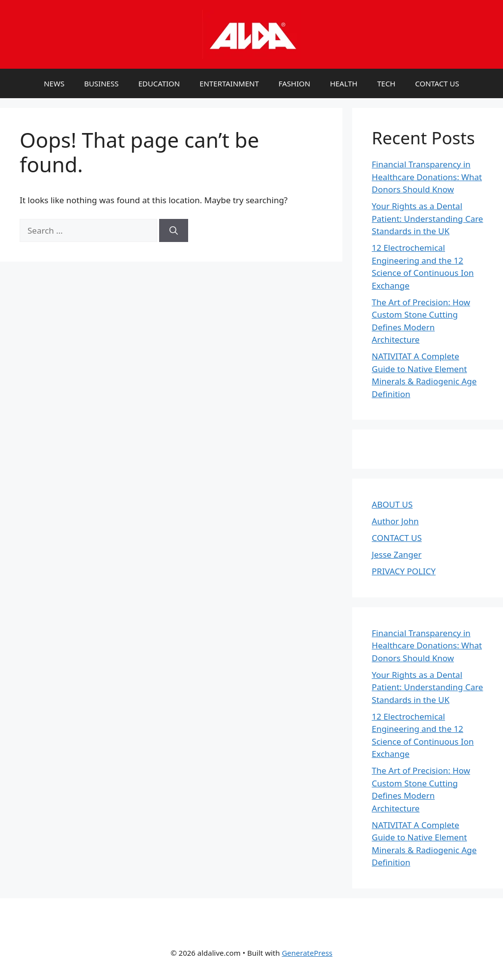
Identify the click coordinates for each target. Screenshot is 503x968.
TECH (386, 83)
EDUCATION (159, 83)
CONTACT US (437, 83)
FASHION (294, 83)
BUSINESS (101, 83)
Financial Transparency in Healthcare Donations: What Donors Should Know (427, 177)
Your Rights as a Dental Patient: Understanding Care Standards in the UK (427, 218)
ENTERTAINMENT (229, 83)
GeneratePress (307, 953)
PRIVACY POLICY (404, 571)
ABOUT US (392, 504)
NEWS (54, 83)
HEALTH (344, 83)
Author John (395, 521)
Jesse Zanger (396, 554)
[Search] (173, 230)
